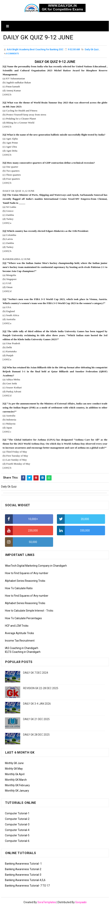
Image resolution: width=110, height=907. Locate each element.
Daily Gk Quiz (92, 49)
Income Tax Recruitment (20, 640)
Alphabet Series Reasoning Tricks (25, 580)
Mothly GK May (14, 768)
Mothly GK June (14, 763)
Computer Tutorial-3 (17, 824)
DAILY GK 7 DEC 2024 (35, 672)
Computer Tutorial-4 (17, 830)
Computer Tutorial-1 (17, 813)
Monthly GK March (16, 779)
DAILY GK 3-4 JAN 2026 (37, 703)
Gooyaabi (81, 902)
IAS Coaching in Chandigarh (21, 648)
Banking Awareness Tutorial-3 (23, 874)
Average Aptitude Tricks (19, 633)
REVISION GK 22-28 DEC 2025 (40, 688)
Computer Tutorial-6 (17, 840)
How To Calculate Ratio (19, 588)
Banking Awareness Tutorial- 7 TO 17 (27, 885)
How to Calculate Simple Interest (24, 610)
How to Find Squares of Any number (26, 573)
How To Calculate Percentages (23, 618)
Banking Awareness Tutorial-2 (23, 869)
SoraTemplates (46, 902)
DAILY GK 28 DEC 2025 (36, 734)
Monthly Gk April (14, 774)
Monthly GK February (17, 785)
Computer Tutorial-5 (17, 835)
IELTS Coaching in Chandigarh (22, 651)
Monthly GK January (17, 790)
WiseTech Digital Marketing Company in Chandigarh (36, 565)
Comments (12, 54)
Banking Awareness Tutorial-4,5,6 (25, 880)
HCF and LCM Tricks (16, 625)
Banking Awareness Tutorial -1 (23, 863)
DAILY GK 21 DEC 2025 (36, 719)
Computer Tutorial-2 (17, 818)
